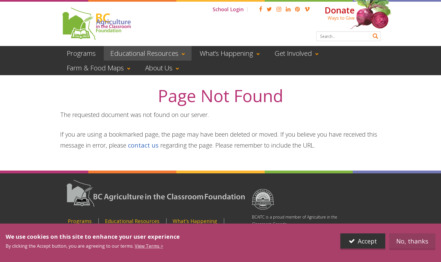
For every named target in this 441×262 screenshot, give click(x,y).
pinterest (297, 9)
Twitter (269, 9)
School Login (228, 9)
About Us (158, 67)
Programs (81, 53)
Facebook (260, 9)
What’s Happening (226, 53)
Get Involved (293, 53)
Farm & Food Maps (95, 67)
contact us (143, 145)
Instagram (278, 9)
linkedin (288, 9)
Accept (367, 241)
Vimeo (307, 9)
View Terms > (149, 246)
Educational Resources (144, 53)
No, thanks (412, 241)
